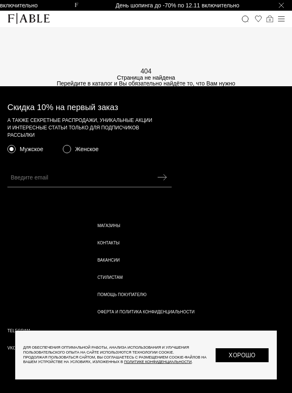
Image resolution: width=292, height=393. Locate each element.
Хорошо (242, 355)
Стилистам (110, 277)
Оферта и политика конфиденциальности (146, 312)
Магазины (108, 225)
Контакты (108, 243)
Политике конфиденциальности (158, 362)
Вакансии (108, 260)
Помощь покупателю (122, 294)
